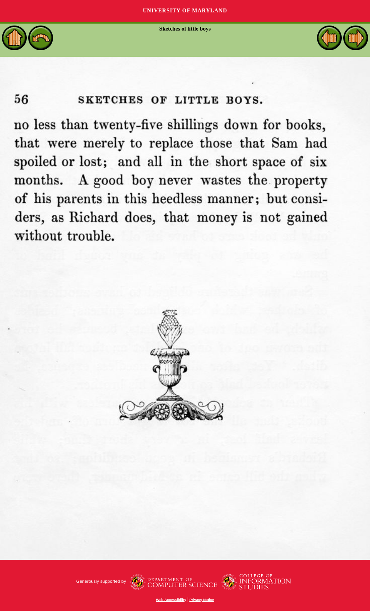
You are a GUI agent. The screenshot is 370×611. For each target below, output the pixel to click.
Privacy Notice (201, 600)
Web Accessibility (171, 600)
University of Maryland (185, 11)
